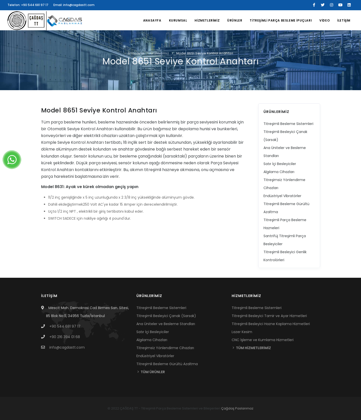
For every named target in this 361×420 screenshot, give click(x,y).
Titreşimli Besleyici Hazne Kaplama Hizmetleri (271, 323)
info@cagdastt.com (67, 347)
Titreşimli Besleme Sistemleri (288, 123)
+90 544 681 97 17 (64, 326)
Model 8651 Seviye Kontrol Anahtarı (204, 53)
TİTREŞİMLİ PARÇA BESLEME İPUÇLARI (281, 20)
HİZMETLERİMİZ (207, 20)
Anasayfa (152, 20)
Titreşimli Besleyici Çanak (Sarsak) (166, 315)
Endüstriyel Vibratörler (282, 195)
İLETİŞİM (343, 20)
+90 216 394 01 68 (64, 336)
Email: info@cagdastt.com (74, 5)
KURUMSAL (178, 20)
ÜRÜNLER (234, 20)
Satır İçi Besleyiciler (279, 163)
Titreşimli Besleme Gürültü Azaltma (167, 363)
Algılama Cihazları (278, 171)
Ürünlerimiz (160, 53)
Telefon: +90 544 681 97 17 (28, 5)
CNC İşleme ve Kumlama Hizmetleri (263, 339)
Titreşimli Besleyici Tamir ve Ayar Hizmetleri (269, 315)
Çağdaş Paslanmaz (237, 408)
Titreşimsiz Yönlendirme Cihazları (165, 347)
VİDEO (324, 20)
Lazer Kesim (242, 331)
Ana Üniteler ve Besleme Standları (165, 323)
